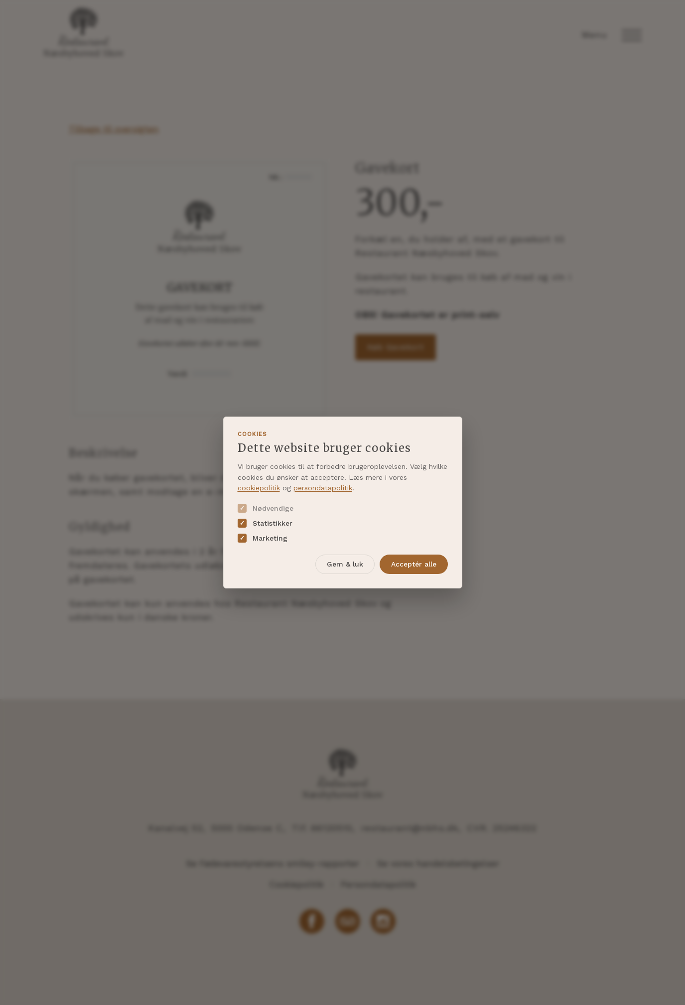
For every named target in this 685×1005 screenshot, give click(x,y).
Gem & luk (345, 564)
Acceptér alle (413, 564)
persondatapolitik (322, 488)
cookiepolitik (259, 488)
